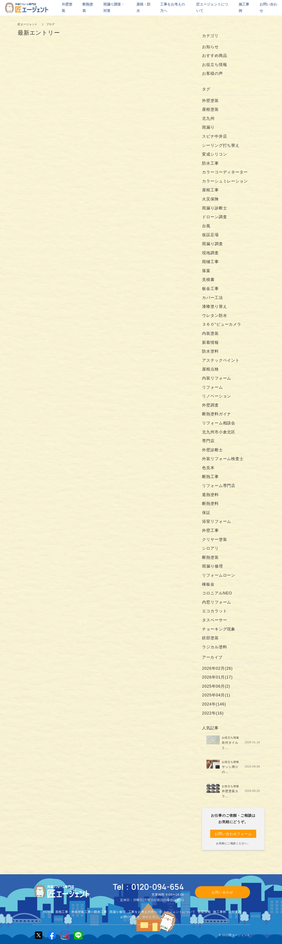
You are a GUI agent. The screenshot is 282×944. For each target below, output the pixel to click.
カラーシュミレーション (225, 181)
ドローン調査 (214, 217)
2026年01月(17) (217, 677)
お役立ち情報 (214, 64)
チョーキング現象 (218, 629)
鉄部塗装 (210, 638)
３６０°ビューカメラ (221, 324)
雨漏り (208, 127)
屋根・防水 (143, 7)
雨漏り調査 (212, 244)
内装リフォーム (216, 378)
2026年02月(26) (217, 668)
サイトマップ (152, 917)
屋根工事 (210, 190)
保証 (206, 512)
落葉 (206, 271)
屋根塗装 (210, 109)
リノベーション (216, 396)
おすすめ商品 (214, 55)
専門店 (208, 441)
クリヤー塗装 (214, 539)
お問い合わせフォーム (233, 834)
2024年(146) (214, 704)
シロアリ (210, 548)
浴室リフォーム (216, 521)
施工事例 (219, 912)
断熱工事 (210, 476)
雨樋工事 (210, 262)
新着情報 (210, 342)
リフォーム (212, 387)
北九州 (208, 118)
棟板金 (208, 584)
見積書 (208, 279)
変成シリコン (214, 154)
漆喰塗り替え (214, 306)
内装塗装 (210, 333)
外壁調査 (210, 405)
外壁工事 (210, 530)
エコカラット (214, 611)
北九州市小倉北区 (218, 432)
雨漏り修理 (212, 566)
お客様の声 (212, 73)
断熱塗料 (210, 503)
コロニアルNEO (217, 593)
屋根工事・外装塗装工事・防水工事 (81, 912)
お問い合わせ (130, 917)
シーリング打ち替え (220, 145)
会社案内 (234, 912)
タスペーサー (214, 620)
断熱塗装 (210, 557)
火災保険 (210, 199)
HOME (48, 912)
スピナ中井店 (214, 136)
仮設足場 (210, 235)
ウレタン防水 (214, 315)
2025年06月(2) (216, 686)
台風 (206, 226)
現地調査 (210, 253)
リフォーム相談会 (218, 423)
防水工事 (210, 163)
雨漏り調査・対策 (113, 7)
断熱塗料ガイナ (216, 414)
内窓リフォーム (216, 602)
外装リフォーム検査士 (223, 459)
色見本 (208, 468)
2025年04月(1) (216, 695)
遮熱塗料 (210, 495)
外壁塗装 (212, 100)
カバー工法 (212, 297)
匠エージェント (27, 24)
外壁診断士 (212, 450)
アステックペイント (220, 360)
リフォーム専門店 (218, 485)
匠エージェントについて (177, 912)
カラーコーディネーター (225, 172)
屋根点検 (210, 369)
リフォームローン (218, 575)
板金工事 (212, 288)
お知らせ (210, 47)
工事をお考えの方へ (142, 912)
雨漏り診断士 (214, 208)
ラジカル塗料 (214, 647)
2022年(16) (213, 713)
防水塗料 (210, 351)
